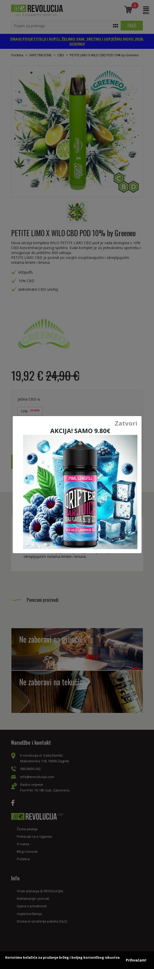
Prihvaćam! (136, 960)
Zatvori (126, 423)
